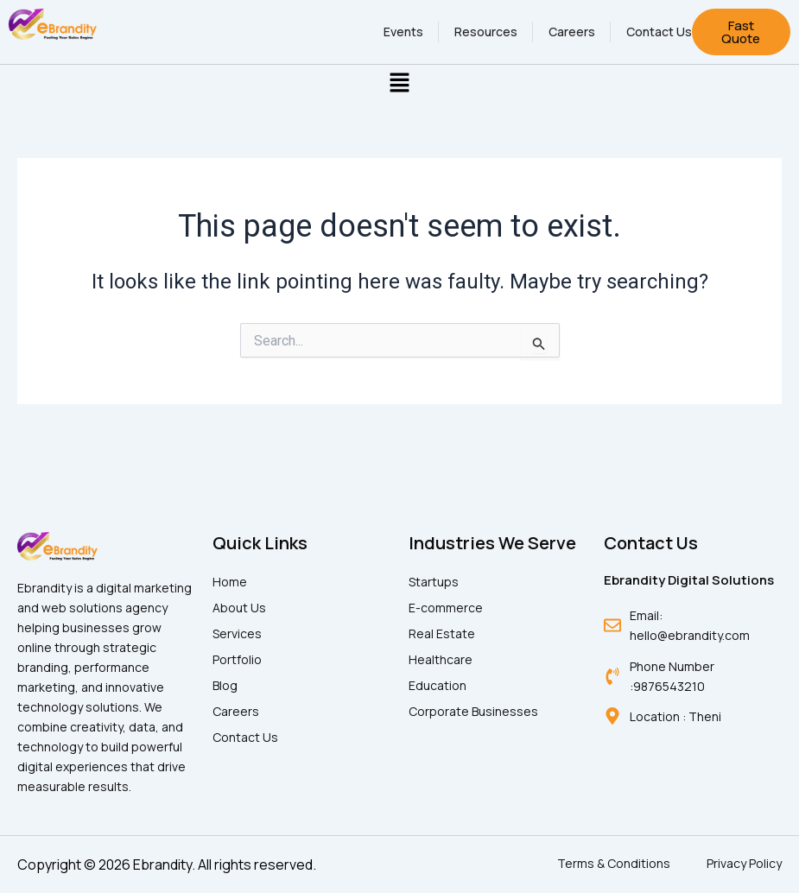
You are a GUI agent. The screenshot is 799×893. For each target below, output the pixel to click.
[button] (399, 84)
